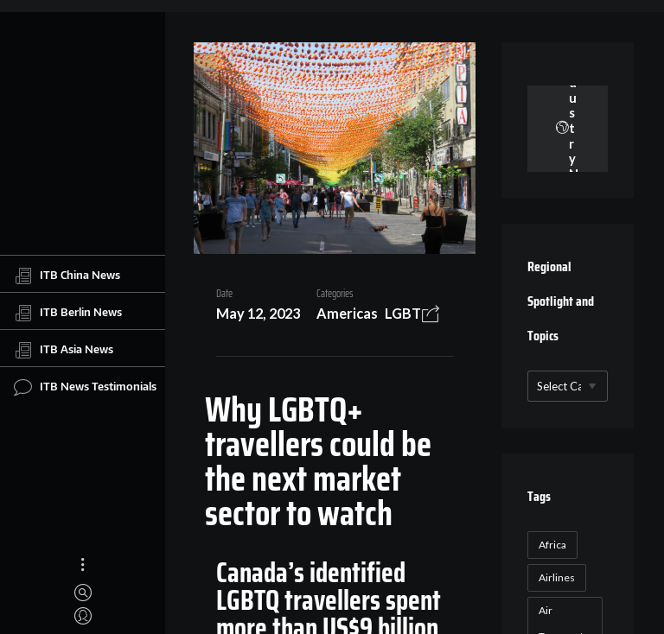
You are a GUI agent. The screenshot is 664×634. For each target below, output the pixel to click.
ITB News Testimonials (85, 386)
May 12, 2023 (258, 313)
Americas (347, 313)
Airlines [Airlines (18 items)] (557, 577)
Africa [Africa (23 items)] (552, 544)
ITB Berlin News (68, 312)
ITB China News (67, 275)
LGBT (403, 313)
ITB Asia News (63, 349)
